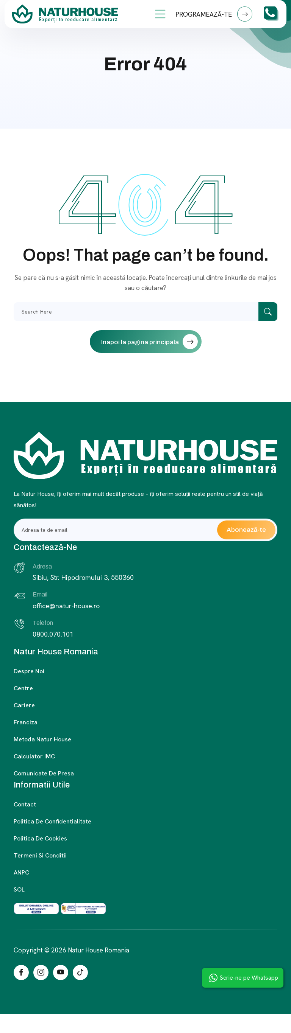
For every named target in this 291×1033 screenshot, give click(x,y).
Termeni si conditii (40, 855)
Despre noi (29, 671)
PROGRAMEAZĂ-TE (213, 14)
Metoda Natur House (42, 739)
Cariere (24, 705)
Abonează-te (246, 529)
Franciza (26, 722)
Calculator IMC (34, 756)
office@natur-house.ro (66, 605)
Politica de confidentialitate (52, 821)
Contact (25, 804)
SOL (19, 889)
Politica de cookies (40, 838)
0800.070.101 (53, 634)
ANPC (21, 872)
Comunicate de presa (44, 773)
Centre (23, 688)
